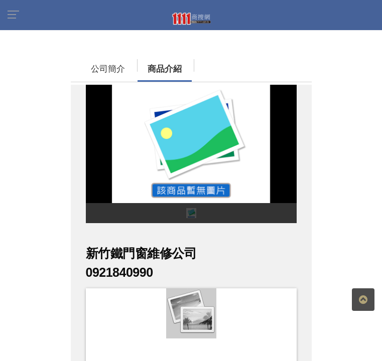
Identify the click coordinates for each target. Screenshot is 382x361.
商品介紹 (155, 69)
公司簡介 (98, 69)
